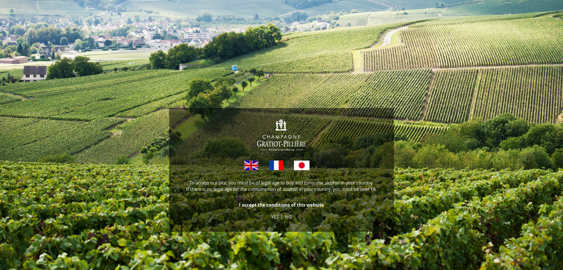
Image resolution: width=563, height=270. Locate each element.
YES (275, 217)
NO (288, 217)
